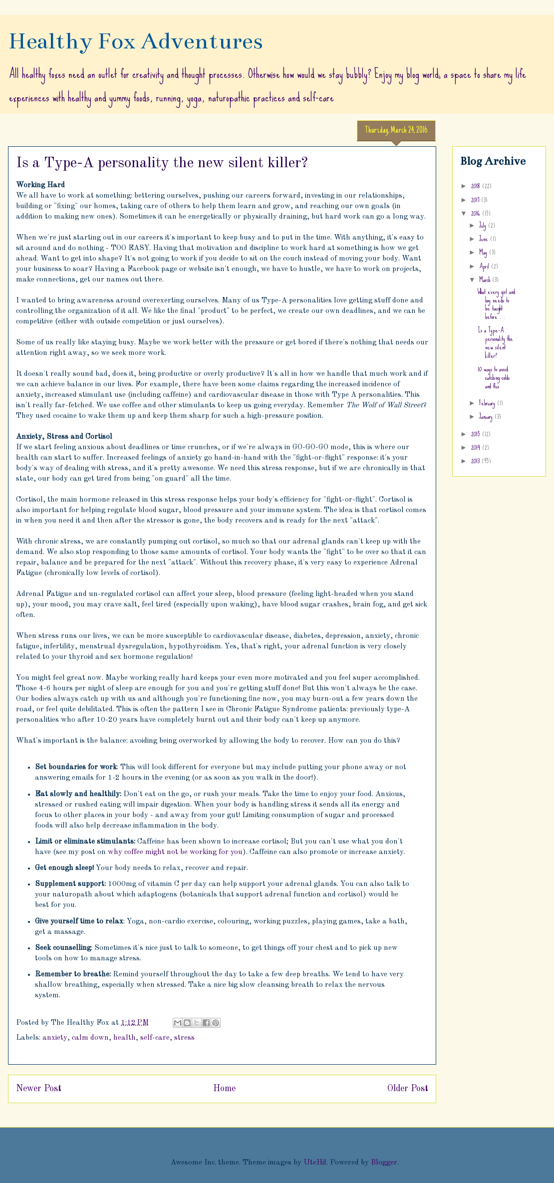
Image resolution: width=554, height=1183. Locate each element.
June (484, 239)
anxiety (54, 1038)
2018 (476, 186)
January (487, 416)
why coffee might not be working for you (175, 852)
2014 (476, 447)
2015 (476, 434)
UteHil (314, 1163)
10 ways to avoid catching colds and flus (494, 377)
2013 (476, 461)
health (124, 1038)
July (483, 225)
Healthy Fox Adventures (135, 41)
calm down (90, 1038)
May (484, 252)
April (485, 266)
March (485, 280)
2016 (476, 213)
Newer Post (38, 1088)
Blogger (384, 1163)
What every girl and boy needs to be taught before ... (496, 304)
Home (224, 1088)
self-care (155, 1038)
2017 (476, 200)
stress (184, 1038)
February (488, 403)
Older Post (407, 1088)
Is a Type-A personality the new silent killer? (495, 342)
